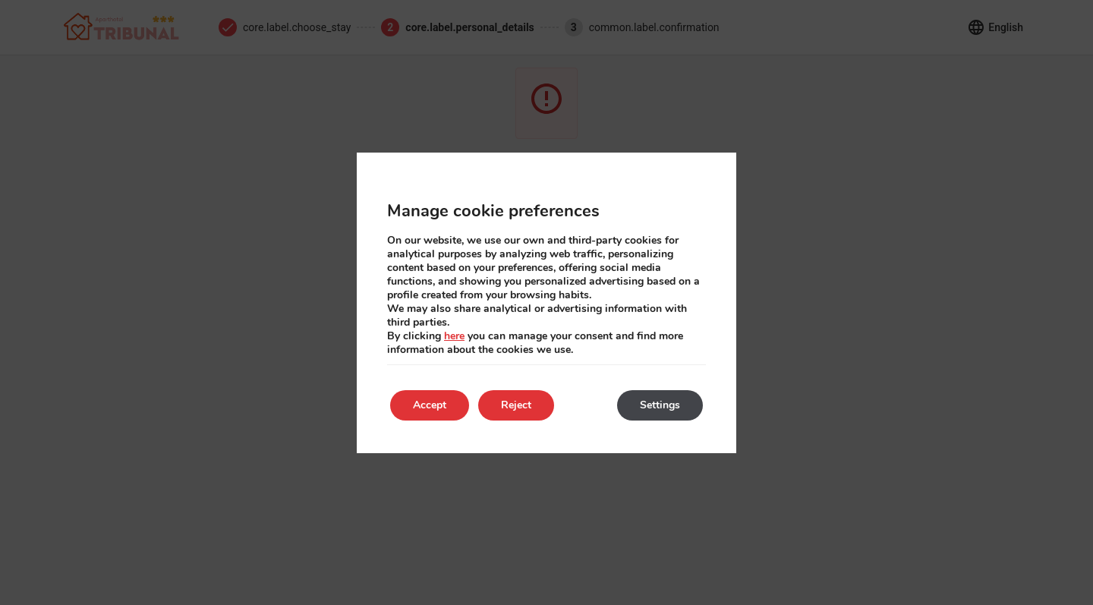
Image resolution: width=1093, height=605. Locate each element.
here (454, 336)
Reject (516, 405)
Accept (429, 405)
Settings (660, 405)
